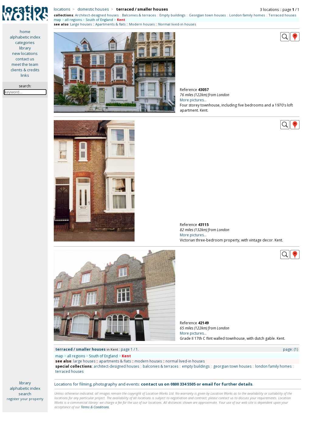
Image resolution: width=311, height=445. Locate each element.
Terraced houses (282, 15)
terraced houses (69, 371)
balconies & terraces (160, 366)
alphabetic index (25, 37)
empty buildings (196, 366)
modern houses (148, 361)
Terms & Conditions (95, 407)
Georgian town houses (207, 15)
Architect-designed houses (96, 15)
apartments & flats (115, 361)
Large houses (81, 24)
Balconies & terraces (139, 15)
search (25, 393)
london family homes (273, 366)
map (57, 19)
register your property (25, 398)
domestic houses (93, 9)
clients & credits (25, 69)
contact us (24, 59)
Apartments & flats (110, 24)
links (25, 75)
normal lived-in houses (185, 361)
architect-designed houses (116, 366)
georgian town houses (232, 366)
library (25, 48)
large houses (84, 361)
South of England (99, 19)
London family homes (247, 15)
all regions (73, 19)
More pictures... (193, 100)
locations (62, 9)
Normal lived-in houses (177, 24)
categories (25, 42)
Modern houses (142, 24)
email (207, 384)
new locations (25, 53)
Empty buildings (172, 15)
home (25, 31)
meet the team (25, 64)
